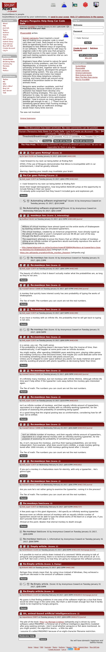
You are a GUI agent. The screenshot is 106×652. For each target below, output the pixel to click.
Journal (79, 219)
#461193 (76, 550)
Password (77, 31)
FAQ (4, 26)
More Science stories (83, 75)
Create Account (9, 48)
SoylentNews (9, 7)
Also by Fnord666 (82, 80)
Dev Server (7, 91)
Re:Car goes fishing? (35, 175)
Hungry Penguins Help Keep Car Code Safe (41, 131)
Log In (5, 50)
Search (5, 35)
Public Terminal (81, 38)
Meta (5, 68)
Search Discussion (67, 134)
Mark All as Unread (83, 141)
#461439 (73, 340)
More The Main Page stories (86, 77)
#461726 (82, 485)
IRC (4, 82)
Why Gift (88, 58)
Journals (6, 28)
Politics (5, 70)
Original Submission (83, 73)
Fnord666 (31, 27)
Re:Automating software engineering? (43, 208)
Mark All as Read (62, 141)
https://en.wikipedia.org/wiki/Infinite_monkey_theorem (45, 253)
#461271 (75, 617)
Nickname (77, 25)
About (5, 23)
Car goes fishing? (41, 153)
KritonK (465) (27, 568)
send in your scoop (60, 17)
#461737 (77, 507)
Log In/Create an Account (79, 131)
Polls (4, 37)
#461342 (73, 179)
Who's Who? (8, 86)
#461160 (72, 219)
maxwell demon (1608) (31, 289)
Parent (24, 195)
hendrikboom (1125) (30, 550)
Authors (6, 32)
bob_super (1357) (29, 179)
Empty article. (39, 546)
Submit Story (8, 42)
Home (30, 647)
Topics (5, 30)
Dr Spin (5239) (28, 156)
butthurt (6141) (28, 219)
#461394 (78, 289)
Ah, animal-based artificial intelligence (46, 613)
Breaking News (9, 62)
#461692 (77, 465)
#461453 (73, 401)
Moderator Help (26, 636)
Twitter (5, 79)
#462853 (77, 595)
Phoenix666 (80, 68)
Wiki (4, 84)
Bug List (6, 88)
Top (97, 131)
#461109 (71, 156)
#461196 (70, 568)
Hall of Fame (8, 39)
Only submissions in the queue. (87, 17)
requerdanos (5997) (30, 617)
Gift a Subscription (88, 55)
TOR (4, 93)
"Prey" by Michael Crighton (51, 622)
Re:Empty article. (33, 564)
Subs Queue (7, 44)
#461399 (73, 313)
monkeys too (38, 215)
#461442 (78, 374)
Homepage (85, 550)
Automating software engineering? (49, 200)
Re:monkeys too (39, 257)
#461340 (73, 269)
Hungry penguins (82, 70)
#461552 (82, 428)
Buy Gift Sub (8, 46)
